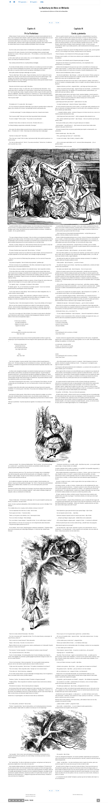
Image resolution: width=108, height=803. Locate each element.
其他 (42, 2)
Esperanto (22, 2)
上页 (51, 22)
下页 (57, 22)
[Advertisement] (54, 15)
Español (34, 2)
